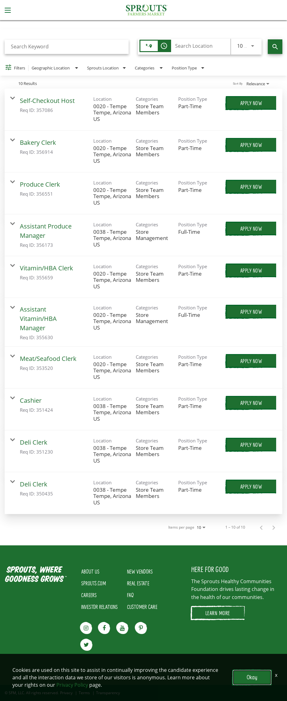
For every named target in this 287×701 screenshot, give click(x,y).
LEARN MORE (217, 613)
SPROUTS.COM (93, 583)
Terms (84, 693)
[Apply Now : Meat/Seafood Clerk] (251, 361)
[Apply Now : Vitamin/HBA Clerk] (251, 270)
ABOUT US (90, 571)
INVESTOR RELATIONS (99, 606)
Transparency (108, 693)
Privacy (66, 693)
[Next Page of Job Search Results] (273, 527)
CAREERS (89, 595)
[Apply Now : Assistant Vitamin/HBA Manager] (251, 311)
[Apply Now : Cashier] (251, 403)
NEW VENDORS (140, 571)
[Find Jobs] (275, 46)
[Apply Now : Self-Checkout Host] (251, 103)
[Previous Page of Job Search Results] (261, 527)
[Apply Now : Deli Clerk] (251, 444)
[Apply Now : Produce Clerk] (251, 186)
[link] (143, 110)
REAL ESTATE (138, 583)
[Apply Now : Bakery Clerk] (251, 145)
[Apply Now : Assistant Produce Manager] (251, 228)
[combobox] (66, 46)
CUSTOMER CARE (142, 606)
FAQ (130, 595)
